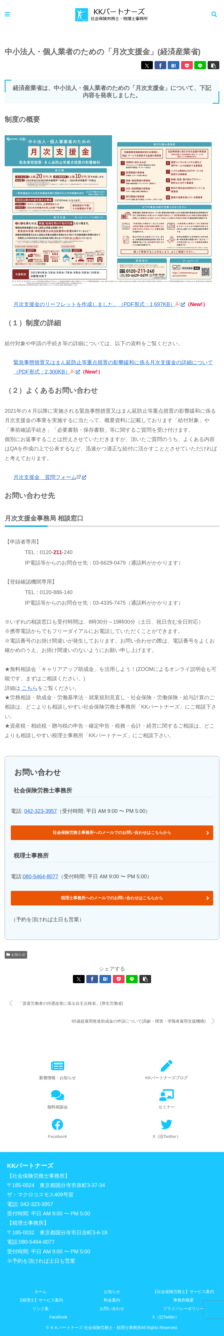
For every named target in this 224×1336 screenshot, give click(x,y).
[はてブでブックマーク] (173, 65)
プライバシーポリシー (183, 1308)
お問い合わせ (112, 1308)
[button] (213, 65)
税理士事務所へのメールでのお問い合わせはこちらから (112, 898)
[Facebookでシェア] (160, 65)
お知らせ (112, 1291)
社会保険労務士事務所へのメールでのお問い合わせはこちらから (112, 832)
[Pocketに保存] (187, 65)
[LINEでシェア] (200, 65)
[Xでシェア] (147, 65)
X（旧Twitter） (165, 1317)
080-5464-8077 (40, 876)
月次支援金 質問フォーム (49, 477)
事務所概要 (183, 1300)
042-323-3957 (40, 811)
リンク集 (40, 1308)
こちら (29, 688)
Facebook (58, 1317)
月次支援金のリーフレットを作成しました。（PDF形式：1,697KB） (99, 304)
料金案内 (112, 1300)
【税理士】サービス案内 (40, 1300)
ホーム (40, 1291)
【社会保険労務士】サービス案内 (183, 1291)
